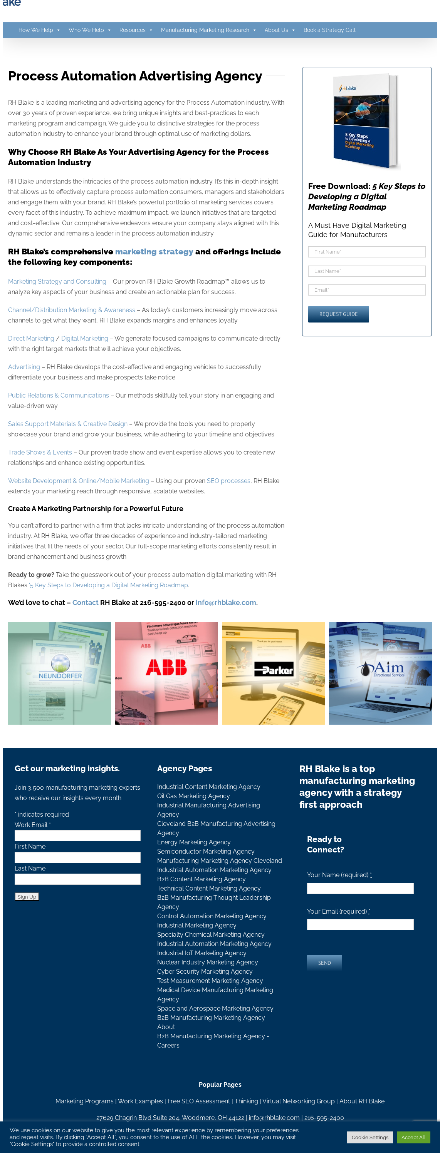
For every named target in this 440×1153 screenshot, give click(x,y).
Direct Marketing (31, 338)
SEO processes (228, 481)
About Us (280, 30)
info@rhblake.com (274, 1117)
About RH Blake (362, 1101)
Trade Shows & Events (40, 452)
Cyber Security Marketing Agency (205, 971)
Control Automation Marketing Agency (212, 916)
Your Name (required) (339, 875)
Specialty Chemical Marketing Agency (211, 934)
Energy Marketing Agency (194, 842)
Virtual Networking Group (298, 1101)
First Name (30, 846)
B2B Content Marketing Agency (201, 879)
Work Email (33, 825)
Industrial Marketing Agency (197, 925)
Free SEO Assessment (199, 1101)
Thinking (246, 1101)
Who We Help (90, 30)
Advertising (24, 367)
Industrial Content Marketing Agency (208, 786)
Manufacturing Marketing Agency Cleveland (219, 860)
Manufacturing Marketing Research (209, 30)
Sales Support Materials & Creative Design (68, 424)
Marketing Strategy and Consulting (57, 281)
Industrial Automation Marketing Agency (214, 870)
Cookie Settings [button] (370, 1137)
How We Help (39, 30)
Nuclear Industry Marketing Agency (207, 962)
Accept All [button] (413, 1137)
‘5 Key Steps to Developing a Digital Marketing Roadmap (108, 585)
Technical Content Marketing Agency (209, 888)
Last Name (30, 868)
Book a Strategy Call (330, 30)
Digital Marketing (84, 338)
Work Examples (140, 1101)
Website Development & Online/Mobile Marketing (78, 481)
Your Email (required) (338, 911)
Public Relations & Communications (58, 395)
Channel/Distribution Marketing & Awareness (71, 310)
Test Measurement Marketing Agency (210, 980)
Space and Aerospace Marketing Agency (215, 1008)
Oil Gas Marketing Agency (193, 796)
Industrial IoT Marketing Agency (202, 953)
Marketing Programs (84, 1101)
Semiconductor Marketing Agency (206, 851)
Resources (136, 30)
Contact (85, 602)
